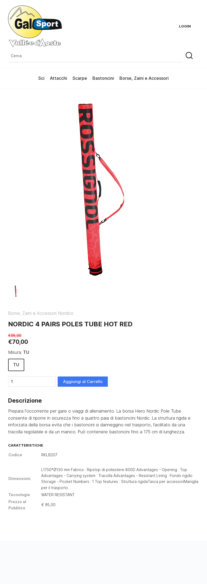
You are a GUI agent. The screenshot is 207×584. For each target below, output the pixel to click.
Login (185, 26)
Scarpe (80, 78)
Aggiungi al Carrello (82, 381)
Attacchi (58, 78)
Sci (41, 78)
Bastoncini (103, 78)
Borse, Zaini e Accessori (144, 78)
